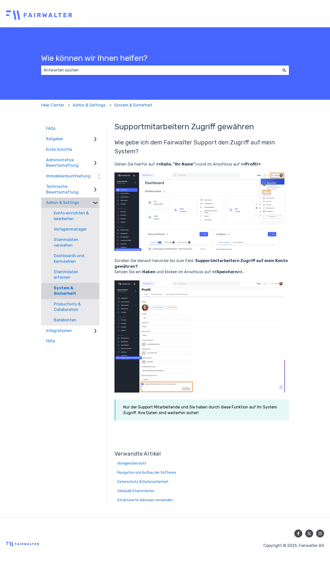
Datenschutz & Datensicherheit (142, 482)
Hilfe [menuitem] (50, 341)
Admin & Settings (89, 105)
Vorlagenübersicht (131, 463)
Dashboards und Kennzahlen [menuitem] (69, 258)
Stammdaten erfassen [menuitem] (66, 274)
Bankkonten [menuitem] (65, 320)
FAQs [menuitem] (50, 128)
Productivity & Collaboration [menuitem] (67, 307)
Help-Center (52, 105)
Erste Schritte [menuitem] (59, 149)
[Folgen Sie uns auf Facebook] (298, 533)
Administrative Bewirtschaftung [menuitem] (62, 163)
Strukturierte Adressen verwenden (145, 500)
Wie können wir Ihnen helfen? (94, 58)
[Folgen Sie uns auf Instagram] (320, 533)
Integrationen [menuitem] (59, 330)
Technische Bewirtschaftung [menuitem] (62, 189)
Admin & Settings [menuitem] (62, 202)
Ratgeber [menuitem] (54, 138)
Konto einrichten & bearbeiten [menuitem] (71, 216)
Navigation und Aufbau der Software (146, 472)
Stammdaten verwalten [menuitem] (66, 242)
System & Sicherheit (133, 105)
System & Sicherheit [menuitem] (65, 291)
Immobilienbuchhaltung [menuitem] (68, 176)
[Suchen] (284, 70)
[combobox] (160, 70)
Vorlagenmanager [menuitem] (70, 229)
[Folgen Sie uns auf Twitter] (309, 533)
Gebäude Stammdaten (135, 491)
